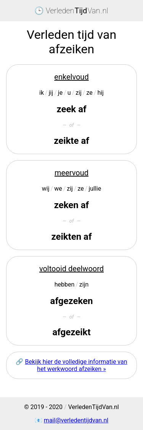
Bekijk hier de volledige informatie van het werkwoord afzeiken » (76, 365)
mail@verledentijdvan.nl (76, 420)
